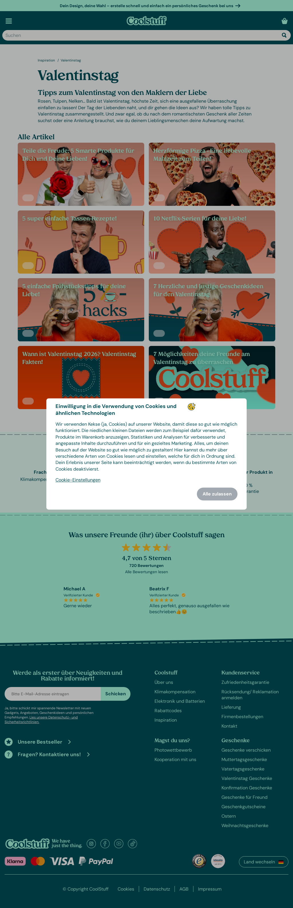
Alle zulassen (217, 494)
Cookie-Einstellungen (78, 480)
